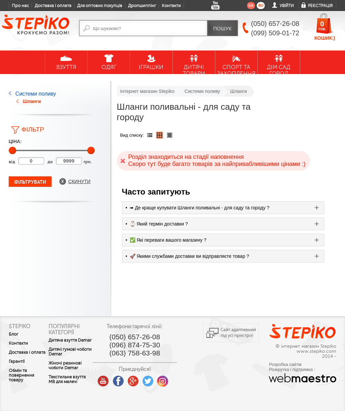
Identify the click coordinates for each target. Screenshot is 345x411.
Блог (13, 334)
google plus (143, 381)
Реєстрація (320, 5)
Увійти (287, 5)
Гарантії (17, 366)
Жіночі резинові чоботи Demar (70, 370)
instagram (173, 379)
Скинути (79, 181)
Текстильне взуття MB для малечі (68, 386)
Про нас (20, 5)
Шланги (32, 101)
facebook (128, 379)
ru (260, 5)
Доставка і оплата (53, 5)
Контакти (171, 5)
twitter (158, 379)
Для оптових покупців (99, 5)
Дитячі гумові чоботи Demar (69, 356)
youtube (114, 379)
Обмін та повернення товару (21, 380)
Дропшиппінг (142, 5)
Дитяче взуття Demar (68, 342)
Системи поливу (35, 94)
